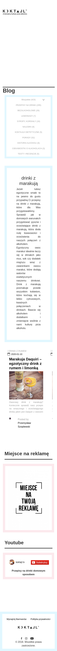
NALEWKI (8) (28, 127)
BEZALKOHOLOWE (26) (28, 110)
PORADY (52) (28, 137)
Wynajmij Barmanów (16, 619)
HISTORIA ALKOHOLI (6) (28, 143)
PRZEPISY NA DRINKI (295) (28, 105)
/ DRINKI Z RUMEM (16, 351)
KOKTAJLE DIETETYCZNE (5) (28, 132)
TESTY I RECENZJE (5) (28, 154)
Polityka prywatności (40, 619)
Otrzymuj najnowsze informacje (28, 599)
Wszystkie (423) (28, 99)
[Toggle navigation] (52, 10)
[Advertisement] (28, 56)
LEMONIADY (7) (28, 116)
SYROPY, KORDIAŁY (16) (28, 121)
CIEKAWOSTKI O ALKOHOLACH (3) (28, 148)
